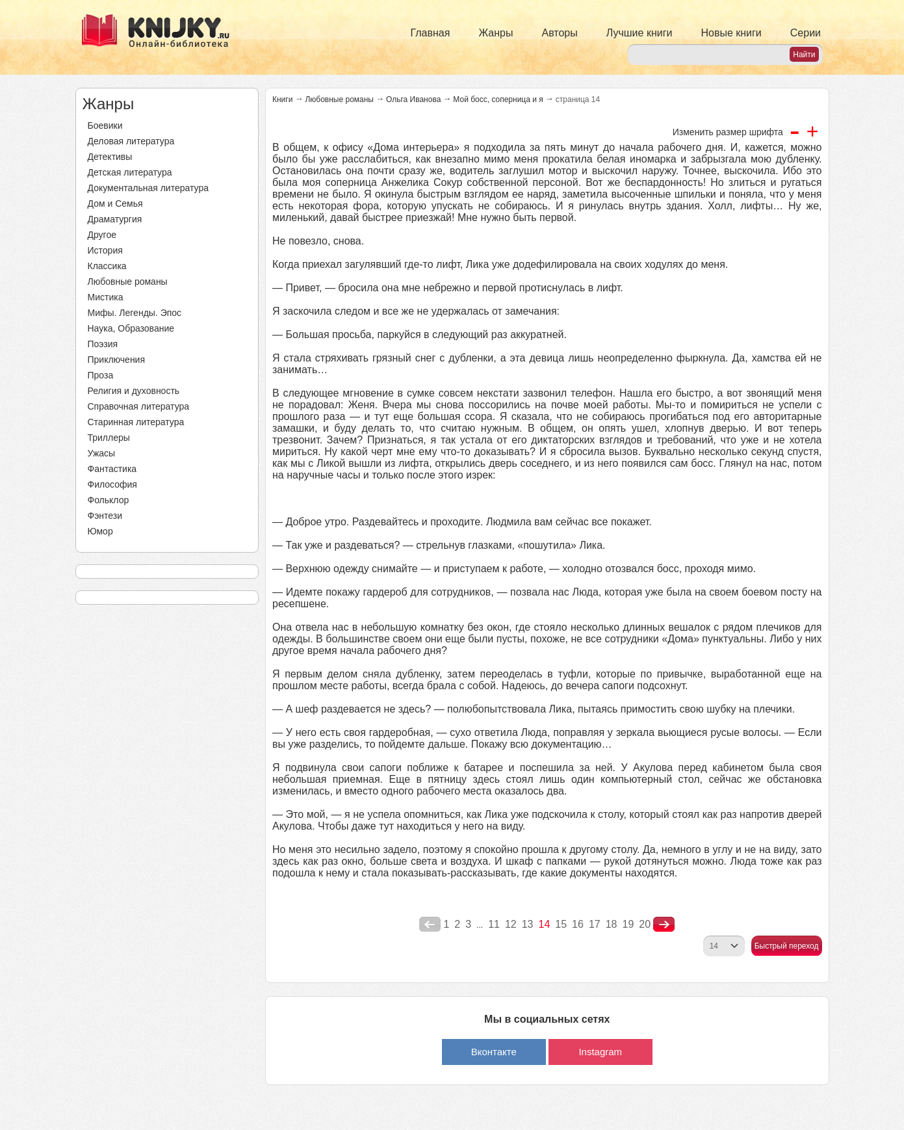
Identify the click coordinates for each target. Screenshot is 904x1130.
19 (628, 924)
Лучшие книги (639, 32)
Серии (805, 32)
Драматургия (115, 219)
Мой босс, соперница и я (498, 99)
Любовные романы (128, 281)
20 (645, 924)
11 (494, 924)
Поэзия (103, 344)
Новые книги (731, 32)
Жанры (495, 32)
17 (595, 924)
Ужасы (102, 453)
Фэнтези (105, 515)
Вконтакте (494, 1051)
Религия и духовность (134, 391)
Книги (282, 99)
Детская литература (130, 172)
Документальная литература (148, 188)
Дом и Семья (115, 203)
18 (611, 924)
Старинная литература (136, 422)
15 (561, 924)
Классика (107, 266)
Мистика (105, 297)
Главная (430, 32)
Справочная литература (139, 406)
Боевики (105, 125)
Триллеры (109, 437)
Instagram (600, 1051)
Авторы (560, 32)
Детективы (110, 156)
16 (578, 924)
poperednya (430, 924)
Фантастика (112, 469)
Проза (101, 375)
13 (528, 924)
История (105, 250)
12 (511, 924)
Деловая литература (131, 141)
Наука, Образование (131, 328)
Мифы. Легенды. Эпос (135, 313)
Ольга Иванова (413, 99)
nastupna (664, 924)
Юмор (100, 531)
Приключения (117, 359)
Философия (112, 484)
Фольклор (108, 500)
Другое (102, 235)
